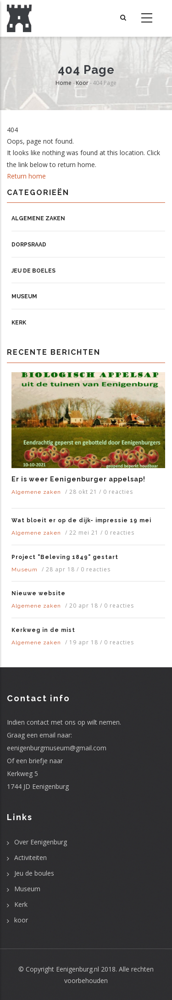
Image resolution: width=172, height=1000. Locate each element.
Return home (26, 176)
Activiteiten (30, 857)
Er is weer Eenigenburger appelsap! (78, 479)
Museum (24, 296)
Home (63, 83)
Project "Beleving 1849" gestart (64, 557)
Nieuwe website (38, 593)
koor (21, 920)
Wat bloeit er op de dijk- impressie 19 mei (81, 520)
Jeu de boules (34, 873)
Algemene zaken (38, 218)
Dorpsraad (28, 244)
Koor (82, 83)
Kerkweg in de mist (43, 630)
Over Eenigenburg (40, 842)
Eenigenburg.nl (77, 969)
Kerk (18, 322)
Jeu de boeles (33, 271)
